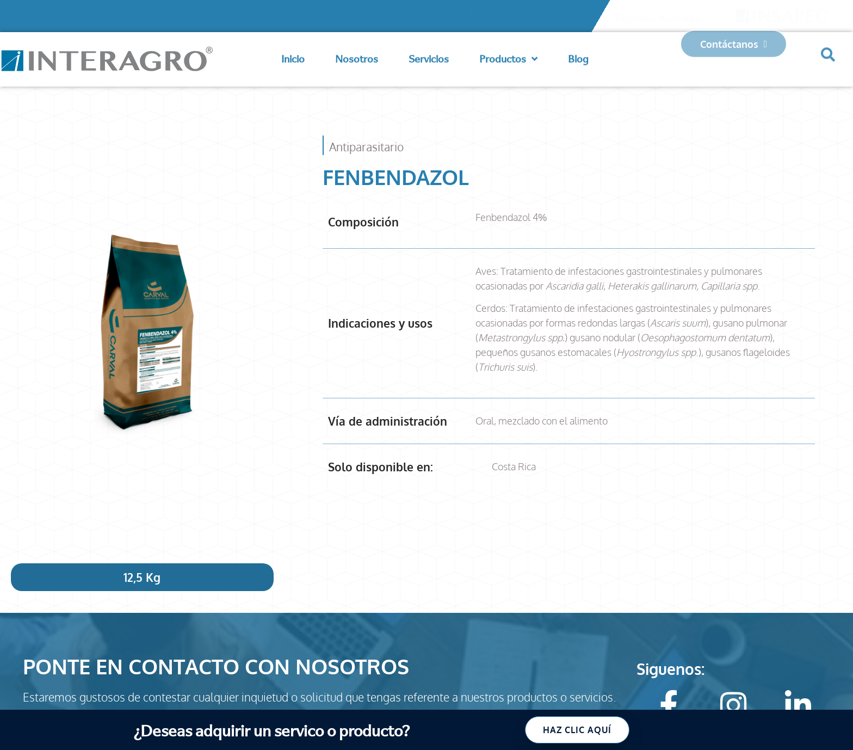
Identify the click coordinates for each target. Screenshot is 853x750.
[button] (828, 47)
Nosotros (356, 55)
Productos (508, 55)
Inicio (293, 55)
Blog (578, 55)
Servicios (429, 55)
